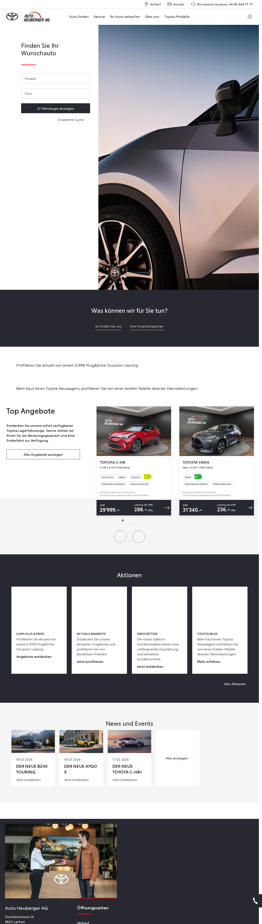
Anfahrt (152, 4)
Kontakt (176, 4)
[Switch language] (250, 16)
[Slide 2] (126, 520)
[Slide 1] (123, 520)
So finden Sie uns (108, 326)
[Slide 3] (129, 520)
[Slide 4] (133, 520)
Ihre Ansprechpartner (147, 326)
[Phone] (255, 900)
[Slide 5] (136, 520)
